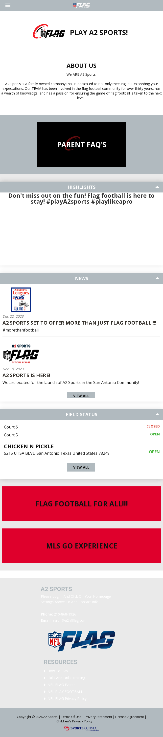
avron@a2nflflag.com (69, 620)
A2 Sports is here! (26, 375)
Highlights (81, 187)
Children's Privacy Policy (74, 721)
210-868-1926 (65, 614)
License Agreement (129, 716)
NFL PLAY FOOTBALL (65, 691)
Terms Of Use (71, 716)
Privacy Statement (98, 716)
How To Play (57, 670)
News (81, 278)
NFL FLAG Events (61, 684)
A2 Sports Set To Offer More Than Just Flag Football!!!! (79, 322)
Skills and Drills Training (66, 677)
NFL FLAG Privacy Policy (67, 698)
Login (103, 721)
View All (81, 395)
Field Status (81, 414)
